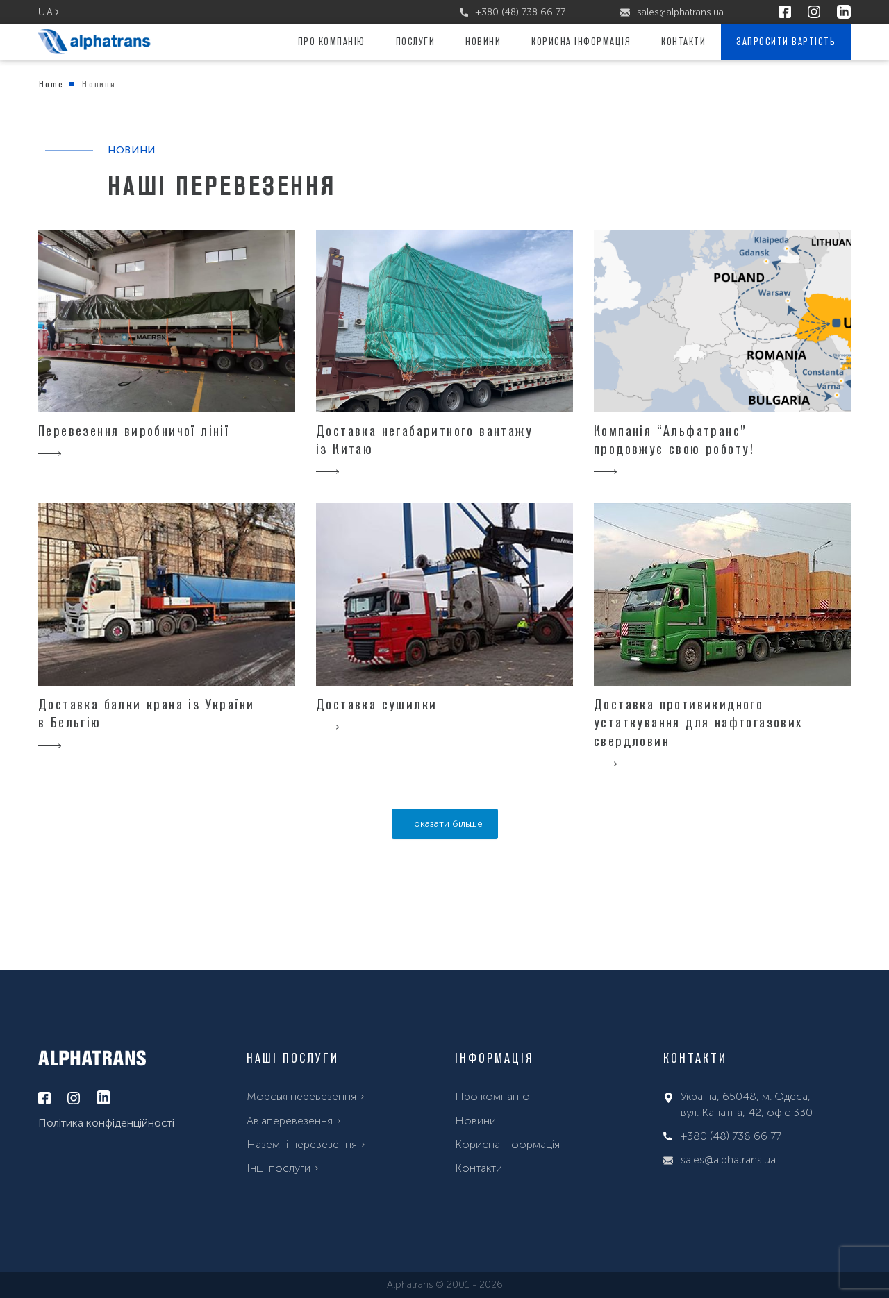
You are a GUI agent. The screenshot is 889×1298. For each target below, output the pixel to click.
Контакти (683, 41)
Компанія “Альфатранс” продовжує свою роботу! (674, 439)
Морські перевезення (301, 1096)
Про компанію (331, 41)
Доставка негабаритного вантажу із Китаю (424, 439)
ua (45, 12)
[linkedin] (844, 12)
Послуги (415, 41)
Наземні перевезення (302, 1144)
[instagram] (814, 12)
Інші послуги (278, 1167)
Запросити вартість (786, 41)
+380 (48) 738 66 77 (512, 12)
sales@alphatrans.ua (672, 12)
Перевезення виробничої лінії (133, 430)
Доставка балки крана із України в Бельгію (146, 713)
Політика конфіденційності (106, 1122)
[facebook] (785, 12)
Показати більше (445, 823)
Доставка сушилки (376, 704)
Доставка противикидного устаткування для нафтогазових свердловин (698, 722)
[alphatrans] (94, 41)
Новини (483, 41)
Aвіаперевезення (290, 1120)
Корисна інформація (581, 41)
